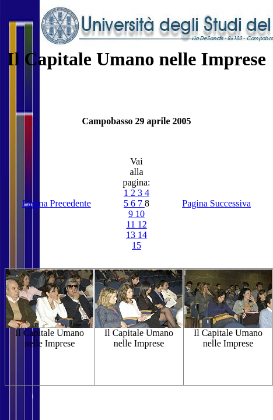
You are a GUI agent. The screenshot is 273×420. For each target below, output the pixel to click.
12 (142, 224)
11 (131, 224)
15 (136, 245)
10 (140, 214)
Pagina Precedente (56, 203)
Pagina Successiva (216, 203)
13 (132, 235)
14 (142, 235)
